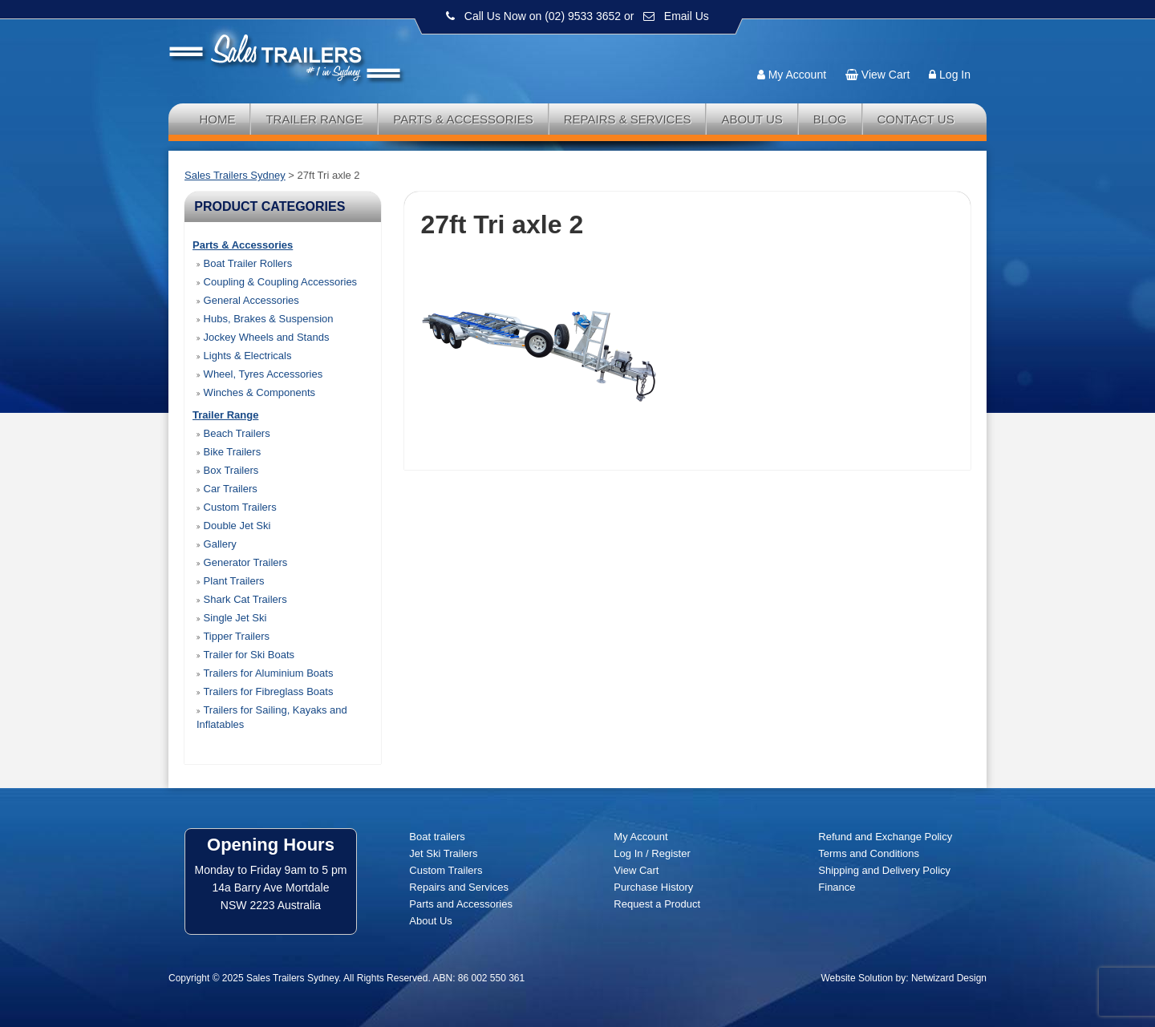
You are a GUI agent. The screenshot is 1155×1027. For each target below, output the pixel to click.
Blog (830, 119)
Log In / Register (652, 853)
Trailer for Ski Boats (245, 655)
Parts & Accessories (463, 119)
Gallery (217, 544)
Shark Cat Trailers (242, 599)
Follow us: (940, 44)
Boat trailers (436, 837)
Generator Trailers (242, 562)
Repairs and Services (459, 887)
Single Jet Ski (231, 618)
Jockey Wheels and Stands (263, 337)
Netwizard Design (949, 978)
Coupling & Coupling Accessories (277, 282)
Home (217, 119)
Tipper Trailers (233, 636)
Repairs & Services (627, 119)
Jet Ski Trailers (443, 853)
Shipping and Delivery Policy (884, 870)
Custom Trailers (237, 507)
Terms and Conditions (868, 853)
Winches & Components (256, 392)
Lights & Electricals (244, 356)
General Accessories (248, 300)
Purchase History (653, 887)
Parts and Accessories (461, 904)
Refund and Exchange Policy (885, 837)
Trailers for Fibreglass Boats (265, 691)
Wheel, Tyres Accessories (259, 374)
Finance (836, 887)
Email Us (686, 16)
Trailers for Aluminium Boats (265, 673)
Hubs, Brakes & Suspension (265, 319)
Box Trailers (227, 470)
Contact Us (915, 119)
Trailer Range (314, 119)
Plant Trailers (230, 581)
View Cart (885, 74)
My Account (797, 74)
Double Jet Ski (233, 526)
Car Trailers (227, 489)
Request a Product (657, 904)
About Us (751, 119)
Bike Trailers (229, 452)
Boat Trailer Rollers (244, 263)
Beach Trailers (233, 433)
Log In (955, 74)
